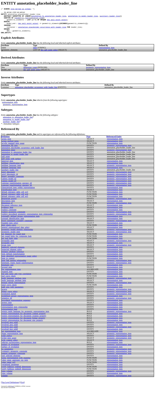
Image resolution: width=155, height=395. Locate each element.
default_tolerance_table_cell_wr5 (15, 201)
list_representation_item (11, 274)
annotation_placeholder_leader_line (24, 15)
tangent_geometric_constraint (13, 358)
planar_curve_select (9, 296)
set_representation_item (11, 336)
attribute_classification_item (13, 168)
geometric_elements (15, 22)
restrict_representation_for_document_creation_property (24, 321)
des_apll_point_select (57, 22)
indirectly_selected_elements (13, 252)
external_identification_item (13, 223)
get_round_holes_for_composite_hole (17, 241)
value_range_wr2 (8, 367)
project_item (7, 307)
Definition (5, 141)
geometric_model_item (11, 236)
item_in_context (8, 263)
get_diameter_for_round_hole (13, 239)
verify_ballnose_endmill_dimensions (16, 371)
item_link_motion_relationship (14, 265)
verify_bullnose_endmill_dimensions (16, 374)
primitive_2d (7, 303)
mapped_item (7, 276)
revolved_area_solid (10, 327)
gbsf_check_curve (9, 230)
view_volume (7, 376)
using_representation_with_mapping (16, 363)
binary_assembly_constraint (13, 181)
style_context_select (10, 345)
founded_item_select (10, 228)
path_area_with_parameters (12, 292)
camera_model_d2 (9, 183)
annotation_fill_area (10, 150)
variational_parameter (10, 369)
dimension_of (7, 208)
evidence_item (7, 212)
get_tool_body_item (10, 243)
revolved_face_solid (10, 332)
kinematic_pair (8, 270)
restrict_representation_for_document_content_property (24, 318)
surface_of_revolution (10, 349)
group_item (6, 250)
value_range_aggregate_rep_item (15, 365)
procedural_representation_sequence (16, 305)
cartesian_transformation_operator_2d (17, 188)
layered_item (7, 272)
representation (7, 309)
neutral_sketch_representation (13, 287)
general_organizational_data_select (15, 232)
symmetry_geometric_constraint (14, 356)
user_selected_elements (11, 360)
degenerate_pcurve (9, 203)
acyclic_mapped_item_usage (13, 148)
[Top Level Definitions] (10, 387)
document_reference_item (12, 210)
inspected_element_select (12, 254)
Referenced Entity (114, 141)
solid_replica (7, 340)
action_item (6, 144)
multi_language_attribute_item (14, 283)
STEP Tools (11, 391)
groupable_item (8, 245)
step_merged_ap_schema (21, 9)
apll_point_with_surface (11, 163)
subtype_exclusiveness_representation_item (19, 347)
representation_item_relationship (15, 312)
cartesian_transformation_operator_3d (17, 190)
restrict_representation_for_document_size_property (22, 325)
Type (88, 141)
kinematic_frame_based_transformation (17, 267)
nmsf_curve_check (9, 290)
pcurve (4, 294)
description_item (8, 206)
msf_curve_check (9, 281)
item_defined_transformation (13, 259)
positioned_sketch (9, 298)
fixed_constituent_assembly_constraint (17, 225)
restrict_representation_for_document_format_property (23, 323)
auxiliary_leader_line (110, 17)
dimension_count (30, 72)
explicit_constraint (9, 214)
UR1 (8, 35)
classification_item (9, 194)
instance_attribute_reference (13, 256)
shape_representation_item (12, 338)
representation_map (9, 314)
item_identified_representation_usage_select (19, 261)
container (11, 31)
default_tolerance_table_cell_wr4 (15, 199)
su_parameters (7, 354)
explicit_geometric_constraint (13, 217)
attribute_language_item (11, 170)
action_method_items (10, 146)
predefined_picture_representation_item (17, 301)
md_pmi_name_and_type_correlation (16, 279)
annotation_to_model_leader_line (83, 17)
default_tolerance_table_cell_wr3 (15, 197)
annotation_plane (8, 155)
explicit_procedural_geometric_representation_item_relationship (27, 219)
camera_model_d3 (9, 186)
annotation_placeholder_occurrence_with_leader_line (42, 31)
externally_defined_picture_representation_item (20, 221)
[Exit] (22, 387)
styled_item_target (9, 343)
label (35, 52)
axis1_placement (8, 177)
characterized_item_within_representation (18, 192)
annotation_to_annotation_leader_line (49, 17)
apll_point (6, 161)
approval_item (7, 166)
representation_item (106, 52)
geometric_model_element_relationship (17, 234)
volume (5, 380)
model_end (11, 26)
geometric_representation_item (29, 20)
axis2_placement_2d (10, 179)
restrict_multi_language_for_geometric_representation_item (25, 316)
